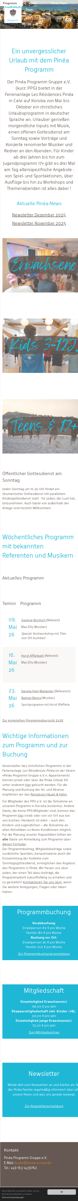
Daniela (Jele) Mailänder (37, 691)
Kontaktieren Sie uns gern (42, 882)
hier (28, 785)
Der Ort (8, 9)
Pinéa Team (59, 3)
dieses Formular (14, 844)
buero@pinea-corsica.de (33, 1163)
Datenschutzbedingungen (13, 1197)
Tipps (29, 9)
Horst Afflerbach (32, 655)
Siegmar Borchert (33, 620)
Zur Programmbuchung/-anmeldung (44, 954)
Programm (10, 3)
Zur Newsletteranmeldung (44, 1106)
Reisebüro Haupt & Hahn (49, 794)
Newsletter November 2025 (39, 223)
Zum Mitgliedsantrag (44, 1032)
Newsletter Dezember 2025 (39, 214)
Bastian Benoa (31, 698)
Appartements (16, 15)
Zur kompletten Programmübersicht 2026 (32, 720)
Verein (32, 3)
